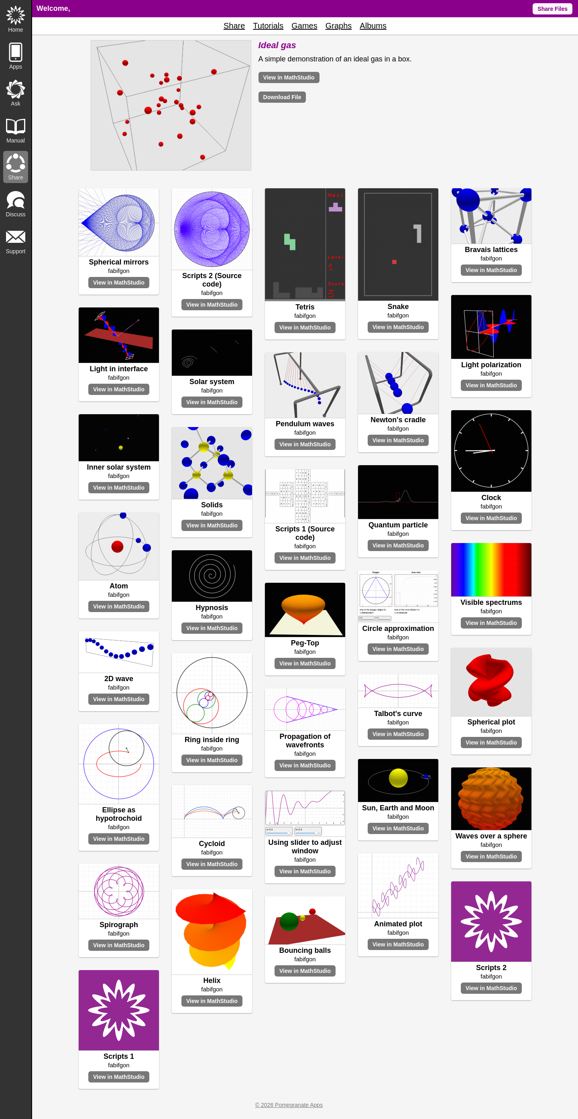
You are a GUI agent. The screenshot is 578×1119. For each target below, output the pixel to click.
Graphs (339, 25)
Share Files (552, 9)
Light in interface (119, 369)
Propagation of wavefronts (305, 740)
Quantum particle (398, 525)
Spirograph (119, 925)
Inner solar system (119, 467)
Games (304, 25)
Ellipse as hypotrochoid (119, 814)
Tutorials (268, 25)
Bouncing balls (305, 950)
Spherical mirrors (119, 262)
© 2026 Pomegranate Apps (289, 1105)
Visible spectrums (491, 602)
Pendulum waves (305, 424)
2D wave (118, 679)
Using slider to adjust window (305, 846)
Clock (491, 498)
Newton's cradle (397, 420)
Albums (373, 25)
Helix (211, 981)
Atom (119, 586)
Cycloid (212, 844)
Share (234, 25)
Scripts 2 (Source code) (212, 280)
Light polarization (491, 365)
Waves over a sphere (491, 836)
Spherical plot (491, 722)
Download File (282, 97)
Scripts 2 (491, 968)
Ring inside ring (212, 740)
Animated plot (398, 924)
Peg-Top (305, 643)
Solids (212, 505)
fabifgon (118, 270)
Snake (398, 307)
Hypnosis (211, 608)
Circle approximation (398, 629)
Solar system (211, 382)
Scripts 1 (119, 1056)
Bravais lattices (491, 250)
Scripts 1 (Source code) (305, 533)
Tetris (305, 307)
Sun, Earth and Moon (398, 808)
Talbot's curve (398, 714)
